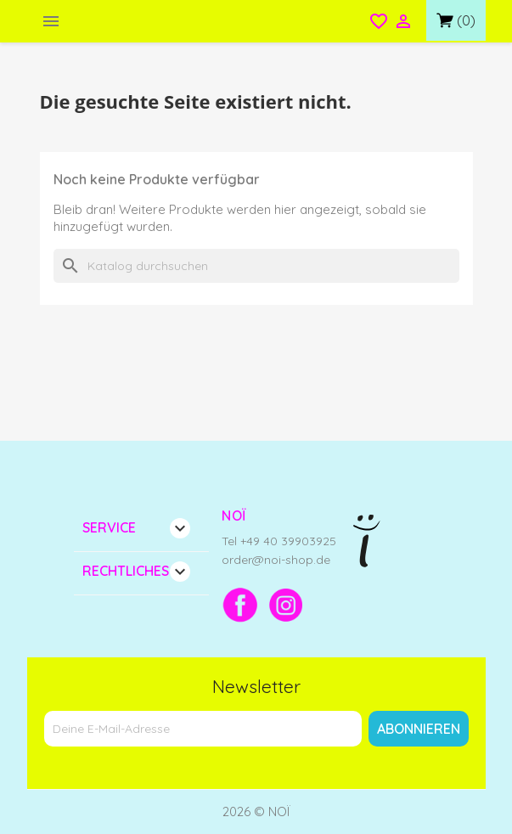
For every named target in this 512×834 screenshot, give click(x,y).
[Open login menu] (403, 23)
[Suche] (256, 266)
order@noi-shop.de (276, 559)
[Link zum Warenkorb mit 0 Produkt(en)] (455, 20)
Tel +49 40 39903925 (279, 541)
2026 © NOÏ (256, 811)
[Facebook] (240, 604)
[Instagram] (286, 604)
